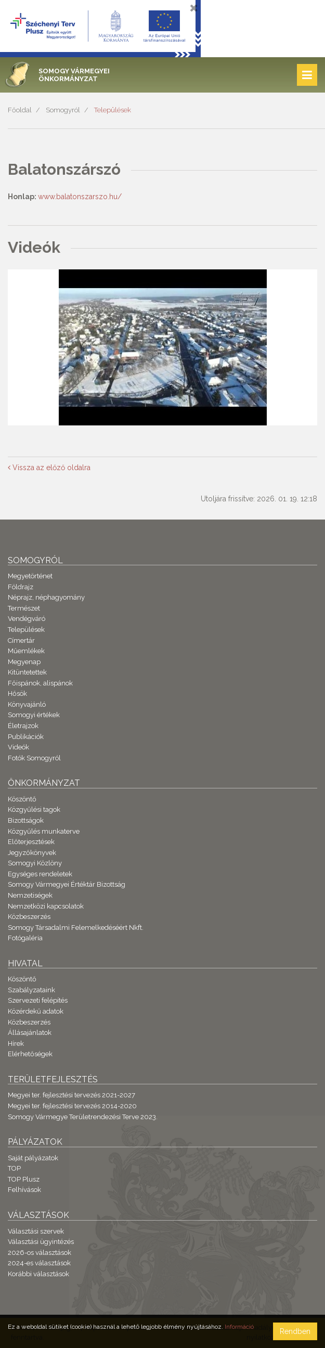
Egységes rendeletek (40, 874)
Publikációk (26, 737)
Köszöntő (22, 799)
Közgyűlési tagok (34, 809)
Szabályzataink (31, 990)
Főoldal (20, 110)
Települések (112, 110)
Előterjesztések (31, 842)
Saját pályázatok (33, 1158)
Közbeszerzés (29, 917)
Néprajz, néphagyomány (46, 597)
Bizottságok (26, 820)
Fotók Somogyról (34, 758)
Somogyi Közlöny (35, 863)
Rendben (295, 1331)
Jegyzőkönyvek (32, 853)
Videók (18, 747)
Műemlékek (26, 651)
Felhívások (24, 1190)
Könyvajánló (27, 704)
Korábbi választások (38, 1274)
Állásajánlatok (29, 1032)
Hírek (16, 1043)
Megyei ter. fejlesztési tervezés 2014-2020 (72, 1106)
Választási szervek (36, 1231)
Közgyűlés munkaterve (44, 831)
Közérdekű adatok (35, 1011)
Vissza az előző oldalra (49, 467)
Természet (24, 608)
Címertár (21, 640)
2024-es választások (39, 1263)
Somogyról (63, 110)
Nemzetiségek (30, 895)
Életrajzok (23, 726)
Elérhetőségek (30, 1054)
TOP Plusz (24, 1179)
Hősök (17, 693)
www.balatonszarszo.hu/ (80, 196)
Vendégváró (26, 619)
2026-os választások (39, 1252)
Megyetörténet (30, 576)
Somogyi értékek (34, 715)
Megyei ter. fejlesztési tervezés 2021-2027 (71, 1095)
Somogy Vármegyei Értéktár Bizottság (66, 884)
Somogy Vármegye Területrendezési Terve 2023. (83, 1117)
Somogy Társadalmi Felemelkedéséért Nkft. (76, 927)
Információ (239, 1326)
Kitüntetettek (27, 672)
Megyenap (24, 662)
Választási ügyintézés (41, 1242)
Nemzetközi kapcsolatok (46, 906)
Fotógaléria (25, 938)
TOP (14, 1168)
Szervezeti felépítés (38, 1000)
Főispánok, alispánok (40, 683)
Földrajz (20, 587)
